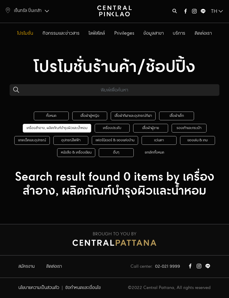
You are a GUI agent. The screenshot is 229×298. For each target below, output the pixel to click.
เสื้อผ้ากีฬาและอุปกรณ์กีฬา (133, 116)
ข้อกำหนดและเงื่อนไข (83, 288)
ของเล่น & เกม (197, 140)
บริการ (179, 33)
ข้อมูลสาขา (153, 33)
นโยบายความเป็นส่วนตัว (38, 288)
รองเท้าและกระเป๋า (189, 128)
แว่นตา (159, 140)
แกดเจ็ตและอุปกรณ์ (32, 140)
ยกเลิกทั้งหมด (154, 152)
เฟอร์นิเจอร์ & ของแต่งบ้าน (115, 140)
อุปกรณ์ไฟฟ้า (70, 140)
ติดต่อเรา (203, 33)
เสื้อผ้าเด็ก (177, 116)
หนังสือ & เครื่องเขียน (76, 152)
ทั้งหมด (51, 116)
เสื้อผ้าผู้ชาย (150, 128)
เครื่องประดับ (112, 128)
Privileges (124, 33)
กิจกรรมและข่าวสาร (61, 33)
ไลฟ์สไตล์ (97, 33)
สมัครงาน (26, 266)
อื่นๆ (116, 152)
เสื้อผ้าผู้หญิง (89, 116)
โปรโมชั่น (25, 33)
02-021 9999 (167, 266)
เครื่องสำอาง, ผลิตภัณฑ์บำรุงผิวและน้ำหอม (57, 128)
